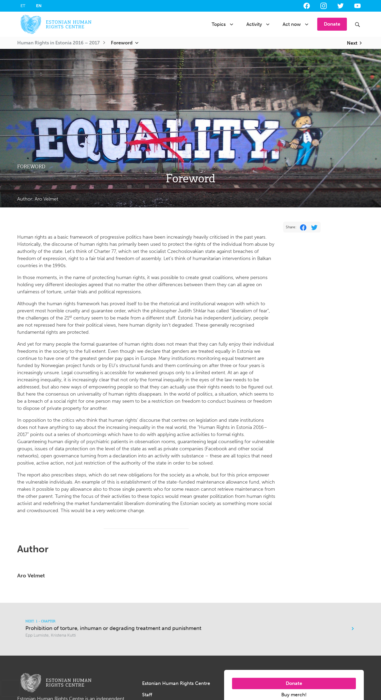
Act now (292, 24)
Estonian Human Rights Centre (176, 683)
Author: (37, 199)
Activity (254, 24)
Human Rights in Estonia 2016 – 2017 (58, 43)
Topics (219, 24)
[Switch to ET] (23, 6)
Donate (294, 683)
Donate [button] (332, 24)
